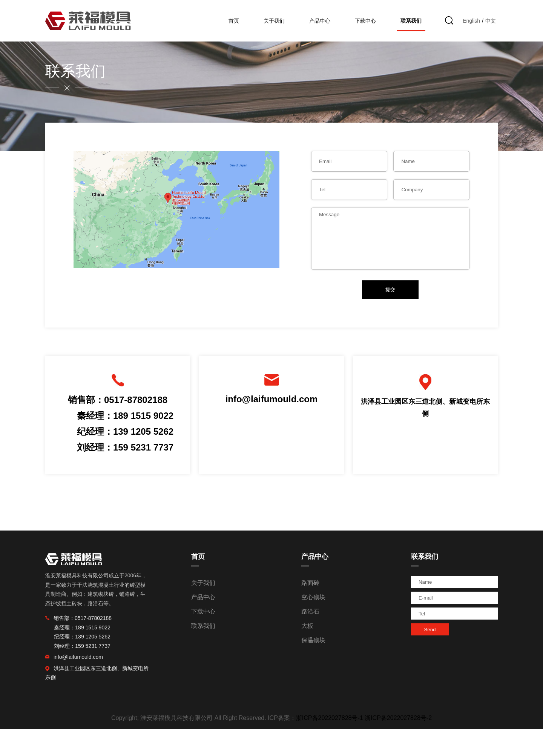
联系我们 (411, 21)
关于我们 (274, 21)
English (471, 21)
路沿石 (310, 611)
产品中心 (319, 21)
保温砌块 (313, 640)
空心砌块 (313, 597)
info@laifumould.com (271, 399)
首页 (234, 21)
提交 (390, 289)
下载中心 (365, 21)
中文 (490, 21)
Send (430, 629)
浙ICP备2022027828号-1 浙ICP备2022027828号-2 (364, 718)
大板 (307, 626)
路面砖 (310, 583)
